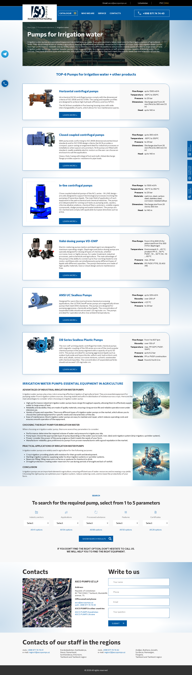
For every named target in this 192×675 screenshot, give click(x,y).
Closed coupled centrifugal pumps (81, 134)
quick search (189, 191)
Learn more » (70, 115)
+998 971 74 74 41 (35, 650)
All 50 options (126, 529)
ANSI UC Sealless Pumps (75, 295)
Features (126, 514)
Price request (189, 147)
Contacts (115, 13)
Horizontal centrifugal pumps (78, 91)
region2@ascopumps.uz (114, 652)
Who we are (87, 13)
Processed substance (96, 514)
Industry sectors (36, 514)
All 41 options (36, 529)
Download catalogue (189, 170)
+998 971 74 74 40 (153, 13)
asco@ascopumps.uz (117, 3)
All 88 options (96, 529)
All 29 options (156, 529)
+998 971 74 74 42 (111, 650)
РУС (161, 3)
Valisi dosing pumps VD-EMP (78, 241)
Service (102, 13)
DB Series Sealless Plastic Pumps (81, 339)
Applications (66, 514)
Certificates (155, 514)
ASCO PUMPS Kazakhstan (86, 612)
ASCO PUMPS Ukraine (85, 614)
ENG (167, 3)
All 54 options (66, 529)
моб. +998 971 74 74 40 (85, 605)
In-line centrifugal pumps (75, 185)
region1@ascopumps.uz (39, 652)
